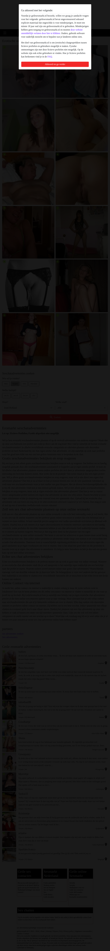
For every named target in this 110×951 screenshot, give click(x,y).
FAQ (49, 56)
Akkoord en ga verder (55, 64)
